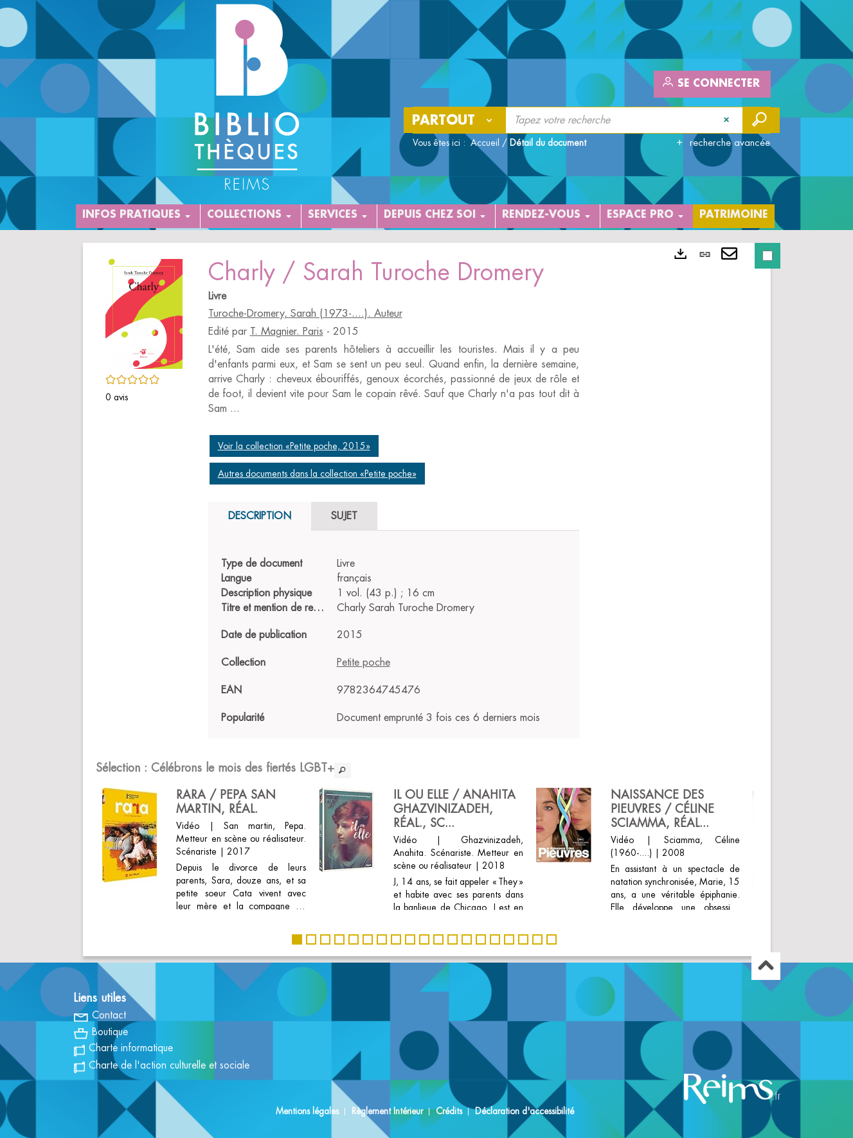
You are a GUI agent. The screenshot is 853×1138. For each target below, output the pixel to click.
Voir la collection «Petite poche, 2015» (294, 445)
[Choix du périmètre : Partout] (455, 120)
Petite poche (363, 662)
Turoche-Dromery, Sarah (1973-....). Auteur (305, 313)
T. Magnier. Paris (286, 331)
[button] (144, 311)
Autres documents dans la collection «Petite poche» (317, 473)
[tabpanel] (393, 640)
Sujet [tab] (344, 516)
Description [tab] (259, 516)
